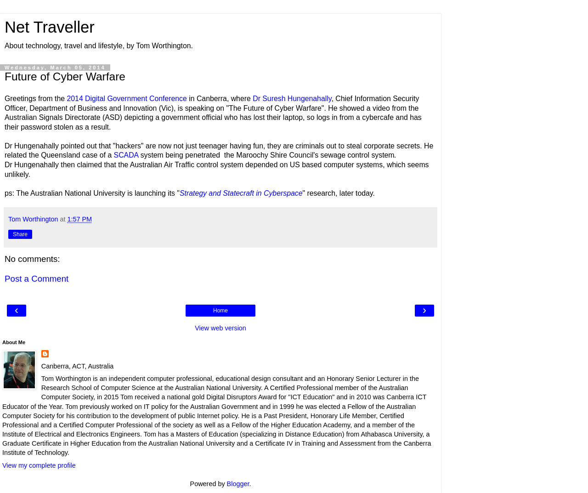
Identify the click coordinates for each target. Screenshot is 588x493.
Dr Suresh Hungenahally (292, 98)
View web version (220, 328)
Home (220, 310)
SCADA (126, 155)
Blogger (238, 483)
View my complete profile (39, 465)
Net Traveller (50, 27)
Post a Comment (36, 278)
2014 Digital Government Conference (127, 98)
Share (20, 234)
